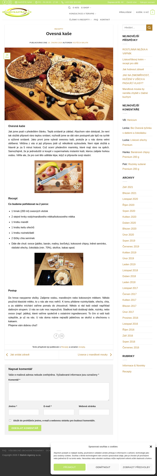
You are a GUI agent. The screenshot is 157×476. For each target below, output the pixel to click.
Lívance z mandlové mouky (95, 354)
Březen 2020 (129, 228)
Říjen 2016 (128, 329)
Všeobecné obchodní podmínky (26, 451)
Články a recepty (80, 19)
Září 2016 (128, 335)
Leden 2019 (129, 264)
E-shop (86, 7)
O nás (76, 7)
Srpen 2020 (129, 211)
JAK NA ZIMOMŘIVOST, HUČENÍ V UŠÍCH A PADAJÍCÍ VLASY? (136, 79)
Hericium (132, 120)
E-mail (48, 406)
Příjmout (69, 467)
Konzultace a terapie (82, 13)
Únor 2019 (128, 258)
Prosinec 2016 (130, 318)
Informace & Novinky (134, 365)
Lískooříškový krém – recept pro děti (134, 61)
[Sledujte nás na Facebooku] (4, 2)
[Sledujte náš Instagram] (9, 2)
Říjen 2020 (128, 205)
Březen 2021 (129, 193)
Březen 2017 (129, 306)
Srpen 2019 (129, 240)
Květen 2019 (129, 252)
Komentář (14, 380)
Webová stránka (87, 406)
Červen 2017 (130, 294)
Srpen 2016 (129, 341)
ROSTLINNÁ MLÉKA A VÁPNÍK (135, 51)
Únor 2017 (128, 312)
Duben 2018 (129, 276)
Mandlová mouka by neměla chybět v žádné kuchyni (135, 93)
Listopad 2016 (130, 324)
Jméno (12, 406)
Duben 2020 (129, 223)
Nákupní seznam (147, 2)
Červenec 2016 (131, 347)
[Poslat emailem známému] (61, 336)
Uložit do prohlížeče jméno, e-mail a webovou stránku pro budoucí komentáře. (54, 420)
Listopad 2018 (130, 270)
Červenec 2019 (131, 246)
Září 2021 (128, 187)
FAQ (96, 19)
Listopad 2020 (130, 199)
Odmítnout (103, 467)
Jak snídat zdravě (17, 354)
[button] (150, 446)
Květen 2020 (129, 217)
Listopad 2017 (130, 288)
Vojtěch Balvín (80, 43)
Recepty (59, 29)
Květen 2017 (129, 300)
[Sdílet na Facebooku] (56, 336)
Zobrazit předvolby (136, 467)
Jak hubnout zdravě (133, 69)
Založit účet (131, 2)
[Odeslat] (149, 27)
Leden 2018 (129, 282)
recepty (82, 347)
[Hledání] (69, 8)
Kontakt (105, 19)
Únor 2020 (128, 234)
